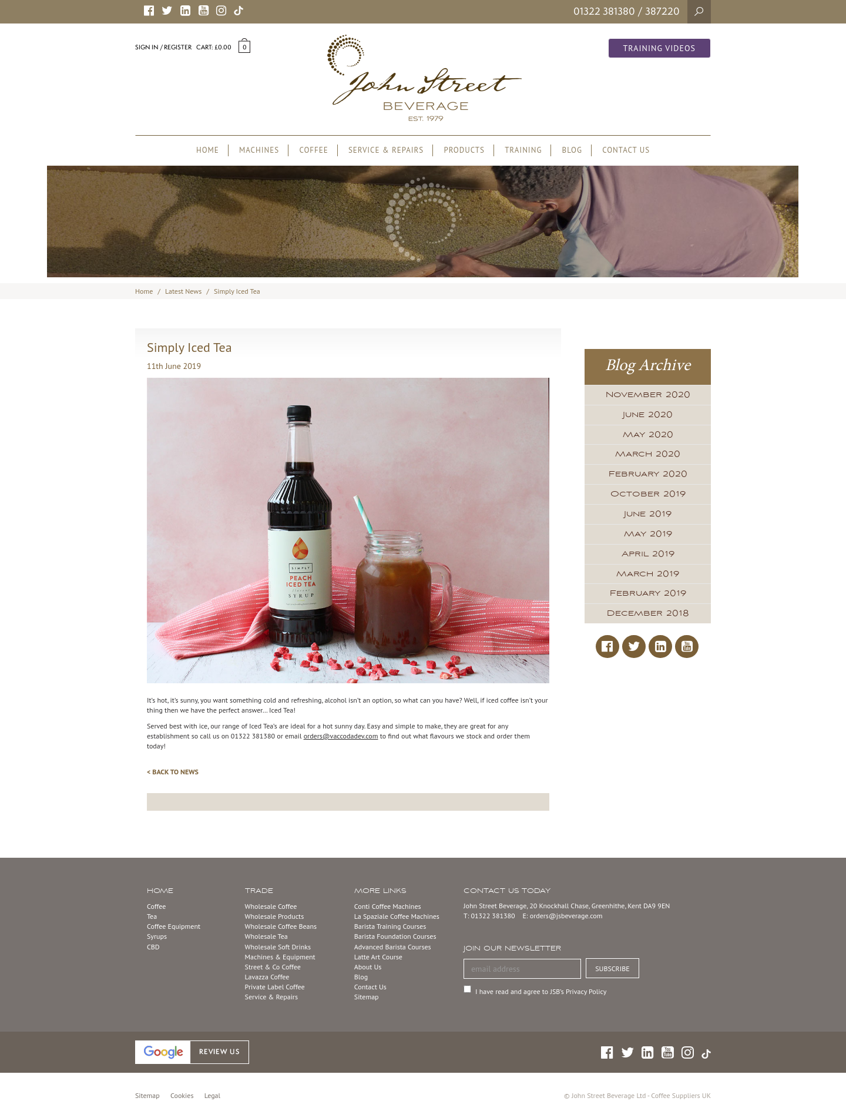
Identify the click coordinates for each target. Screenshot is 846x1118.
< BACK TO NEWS (173, 771)
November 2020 (648, 395)
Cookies (181, 1095)
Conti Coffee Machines (387, 906)
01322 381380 (604, 11)
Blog (361, 976)
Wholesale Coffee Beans (281, 926)
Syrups (157, 936)
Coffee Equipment (173, 926)
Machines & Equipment (280, 956)
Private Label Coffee (275, 986)
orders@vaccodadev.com (341, 735)
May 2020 (648, 434)
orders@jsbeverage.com (566, 915)
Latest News (183, 291)
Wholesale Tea (266, 936)
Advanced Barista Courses (392, 946)
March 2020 (647, 454)
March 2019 (647, 574)
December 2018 (648, 613)
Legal (212, 1095)
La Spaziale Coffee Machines (396, 916)
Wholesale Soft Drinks (278, 946)
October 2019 (648, 494)
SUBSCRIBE (612, 968)
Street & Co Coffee (273, 966)
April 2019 (648, 554)
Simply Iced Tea (237, 291)
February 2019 (648, 593)
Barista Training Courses (390, 926)
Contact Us (370, 986)
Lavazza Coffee (267, 976)
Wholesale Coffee (271, 906)
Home (144, 291)
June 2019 (648, 514)
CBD (153, 946)
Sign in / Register (163, 47)
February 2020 (648, 474)
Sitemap (366, 996)
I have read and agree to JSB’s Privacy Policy (540, 991)
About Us (368, 966)
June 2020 (648, 414)
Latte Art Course (378, 956)
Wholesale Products (274, 916)
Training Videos (659, 48)
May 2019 (648, 534)
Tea (152, 916)
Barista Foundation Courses (395, 936)
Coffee (156, 906)
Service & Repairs (271, 996)
